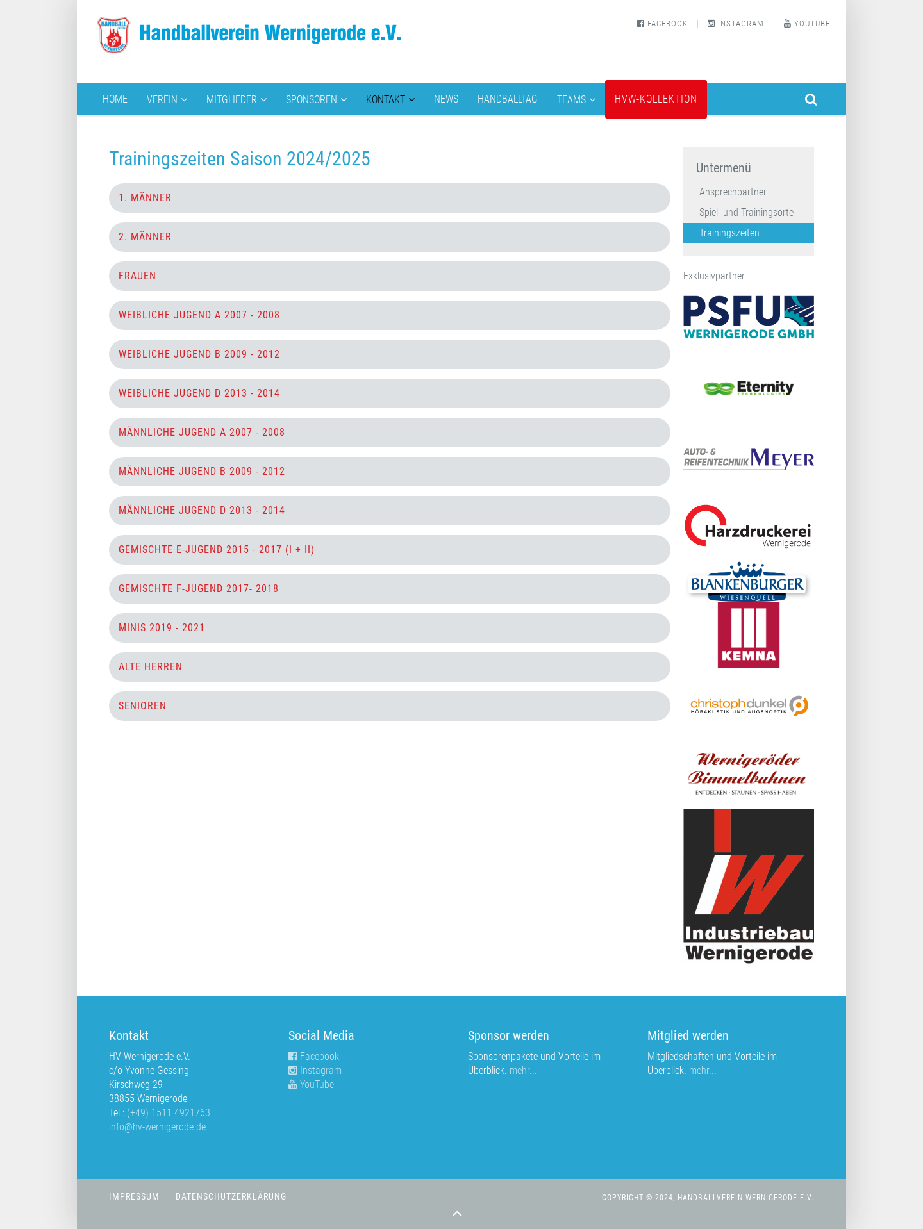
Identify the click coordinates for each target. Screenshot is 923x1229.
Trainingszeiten (729, 233)
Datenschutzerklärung (231, 1196)
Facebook (662, 23)
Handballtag (508, 99)
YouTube (807, 23)
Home (115, 99)
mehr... (523, 1070)
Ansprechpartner (733, 192)
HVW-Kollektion (656, 99)
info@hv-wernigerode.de (157, 1127)
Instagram (736, 23)
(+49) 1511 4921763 (168, 1113)
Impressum (134, 1196)
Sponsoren (311, 100)
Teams (571, 100)
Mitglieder (231, 100)
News (446, 99)
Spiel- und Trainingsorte (746, 212)
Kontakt (385, 100)
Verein (162, 100)
